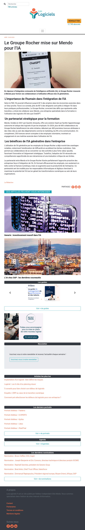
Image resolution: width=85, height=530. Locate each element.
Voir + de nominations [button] (42, 479)
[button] (10, 292)
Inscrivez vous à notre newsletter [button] (24, 359)
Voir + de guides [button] (42, 308)
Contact (10, 503)
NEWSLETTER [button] (74, 21)
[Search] (18, 4)
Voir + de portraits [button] (42, 433)
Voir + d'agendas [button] (42, 444)
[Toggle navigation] (42, 31)
